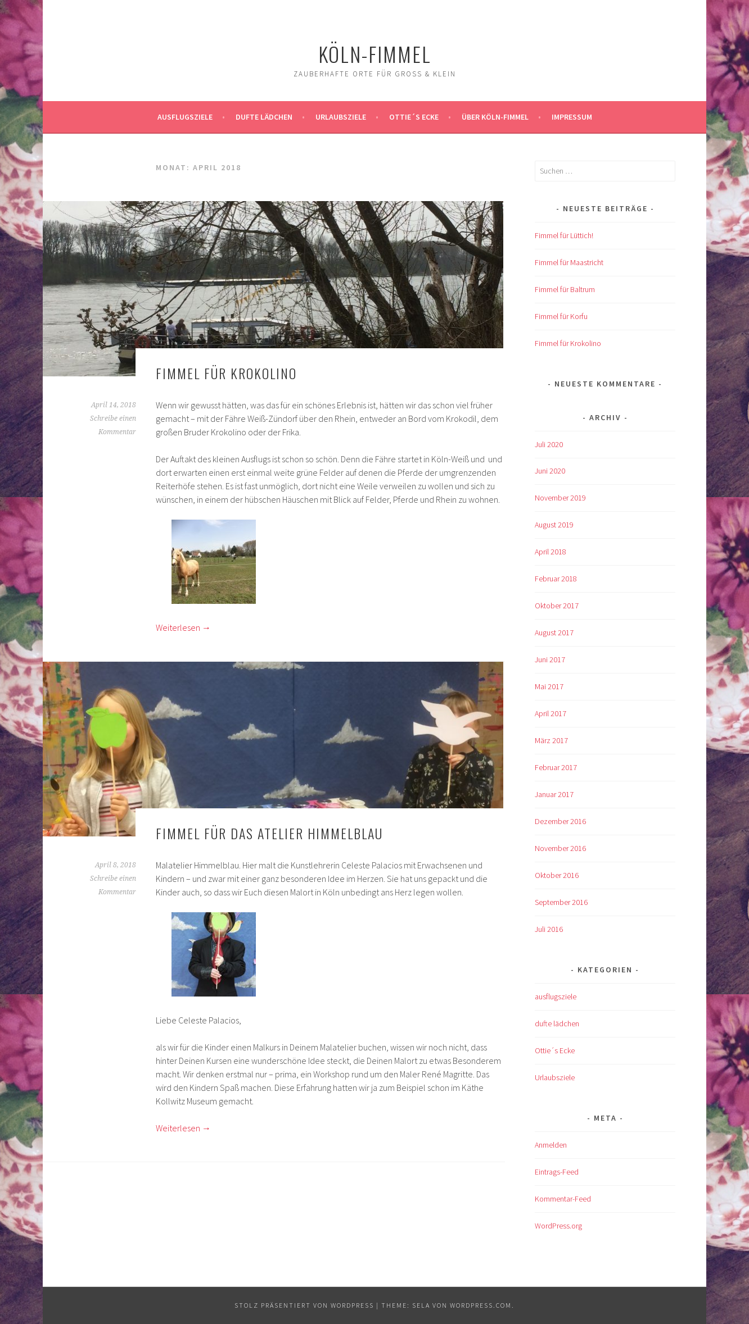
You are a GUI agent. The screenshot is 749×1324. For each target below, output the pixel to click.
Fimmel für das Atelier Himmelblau (269, 833)
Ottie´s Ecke (414, 117)
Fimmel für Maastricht (569, 262)
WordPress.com (481, 1305)
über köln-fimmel (495, 117)
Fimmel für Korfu (561, 316)
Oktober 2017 (557, 605)
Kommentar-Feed (563, 1199)
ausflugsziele (185, 117)
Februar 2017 (556, 767)
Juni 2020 (550, 471)
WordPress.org (558, 1226)
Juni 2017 (550, 659)
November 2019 (560, 498)
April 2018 (550, 552)
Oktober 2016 (557, 875)
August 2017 (554, 632)
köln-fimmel (374, 54)
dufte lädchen (557, 1023)
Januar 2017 (554, 794)
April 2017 (550, 713)
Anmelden (551, 1145)
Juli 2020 (549, 444)
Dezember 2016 (560, 821)
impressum (572, 117)
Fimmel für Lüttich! (564, 235)
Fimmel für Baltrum (565, 289)
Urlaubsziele (340, 117)
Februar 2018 (556, 579)
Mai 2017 (549, 686)
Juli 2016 (549, 929)
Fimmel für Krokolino (226, 373)
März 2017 (551, 740)
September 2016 (561, 902)
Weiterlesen (183, 627)
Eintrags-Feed (557, 1172)
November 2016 (560, 848)
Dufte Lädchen (264, 117)
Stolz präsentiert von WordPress (304, 1305)
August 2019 (554, 525)
